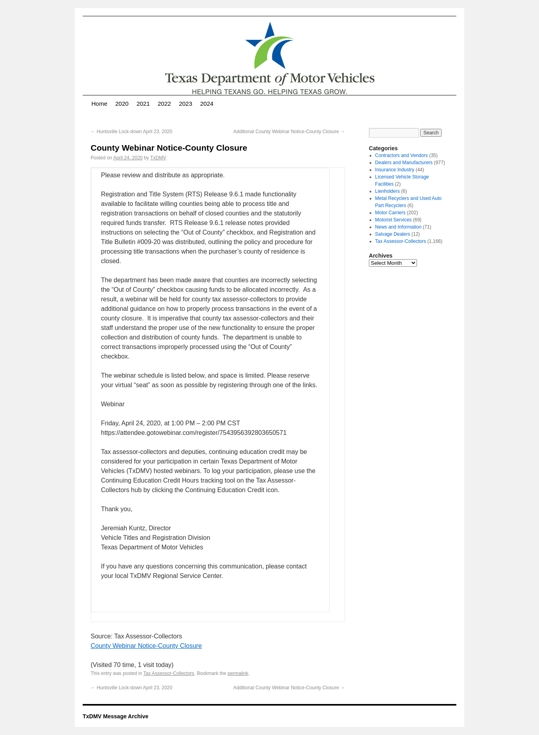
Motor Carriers (390, 212)
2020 (121, 103)
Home (99, 103)
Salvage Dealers (392, 234)
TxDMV (158, 158)
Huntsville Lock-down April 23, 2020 (131, 131)
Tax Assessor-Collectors (168, 673)
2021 (142, 103)
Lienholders (387, 191)
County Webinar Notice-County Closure (146, 645)
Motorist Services (393, 220)
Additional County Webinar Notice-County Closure (289, 131)
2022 (164, 103)
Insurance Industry (395, 170)
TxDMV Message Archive (115, 716)
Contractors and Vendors (401, 155)
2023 (185, 103)
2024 (206, 103)
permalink (238, 673)
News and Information (398, 227)
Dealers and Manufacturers (404, 162)
